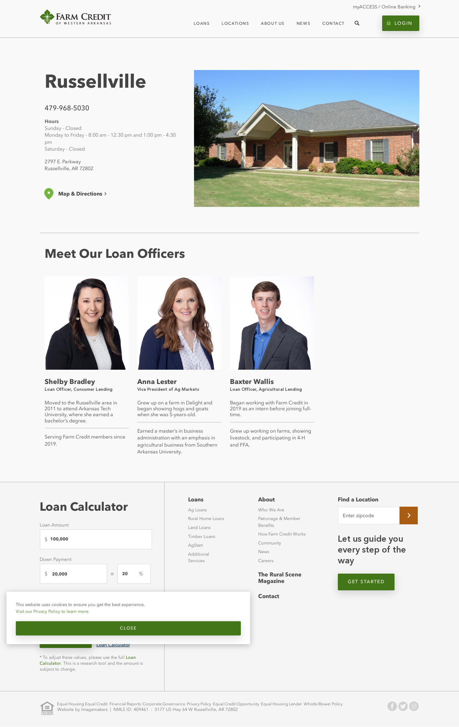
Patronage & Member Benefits (279, 522)
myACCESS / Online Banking (384, 7)
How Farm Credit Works (282, 534)
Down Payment (56, 559)
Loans (195, 499)
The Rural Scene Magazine (278, 578)
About (266, 499)
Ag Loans (197, 510)
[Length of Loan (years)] (120, 608)
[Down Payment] (73, 574)
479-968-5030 (67, 108)
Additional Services (198, 557)
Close (61, 631)
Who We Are (271, 510)
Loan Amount (54, 525)
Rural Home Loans (206, 519)
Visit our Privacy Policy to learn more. (53, 614)
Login (404, 23)
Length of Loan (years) (113, 594)
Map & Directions (80, 194)
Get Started (369, 582)
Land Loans (199, 528)
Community (269, 543)
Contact (268, 597)
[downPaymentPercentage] (134, 574)
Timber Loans (201, 536)
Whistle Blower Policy (314, 705)
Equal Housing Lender (274, 705)
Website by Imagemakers (84, 708)
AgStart (195, 545)
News (263, 552)
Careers (265, 561)
